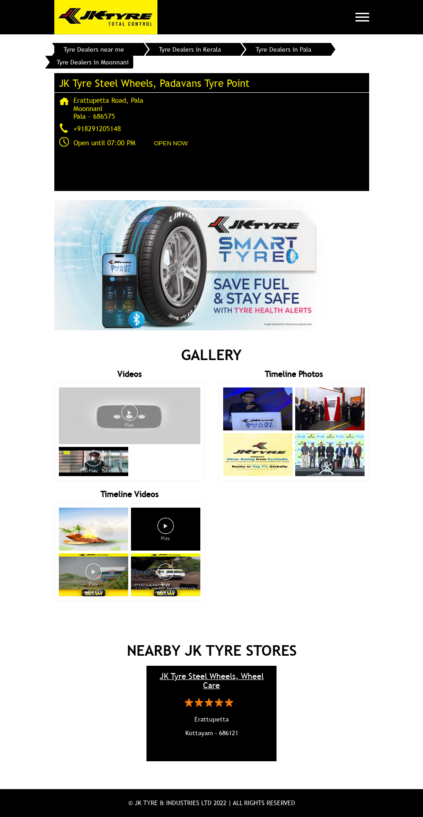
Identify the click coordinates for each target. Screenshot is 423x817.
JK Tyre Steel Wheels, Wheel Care (212, 681)
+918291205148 (97, 128)
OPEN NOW (171, 143)
